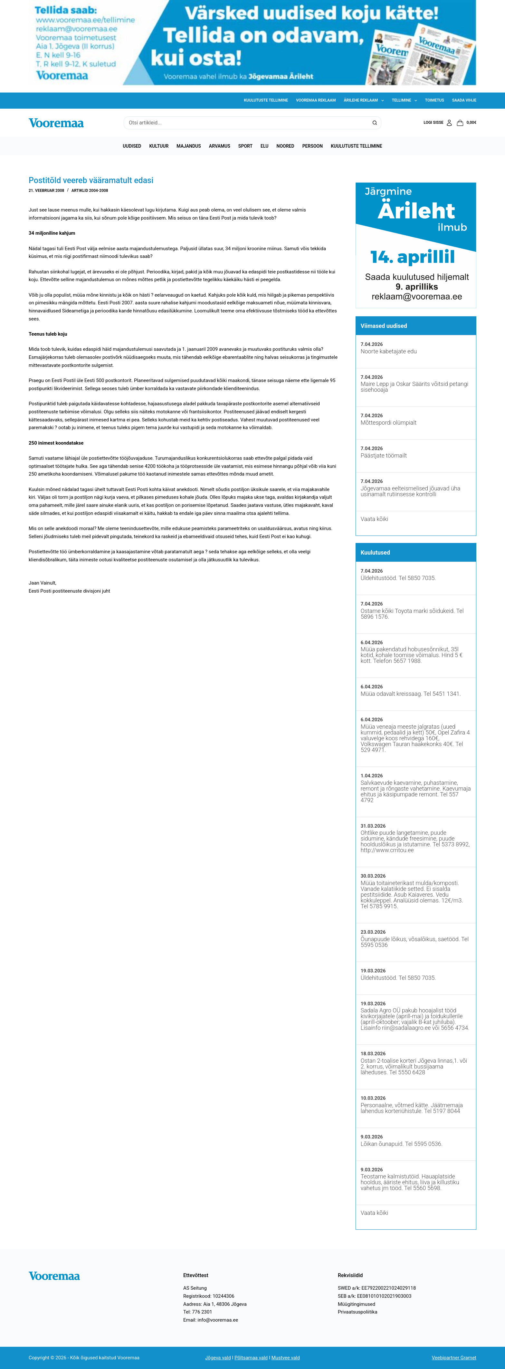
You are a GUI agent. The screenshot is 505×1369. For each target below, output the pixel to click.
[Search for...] (246, 122)
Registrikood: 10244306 (208, 1296)
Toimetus (434, 100)
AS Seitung (195, 1288)
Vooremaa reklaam (316, 100)
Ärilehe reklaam (365, 100)
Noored (285, 146)
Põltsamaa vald (251, 1358)
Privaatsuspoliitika (357, 1312)
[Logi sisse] (438, 122)
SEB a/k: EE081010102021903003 (375, 1296)
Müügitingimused (356, 1304)
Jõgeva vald (218, 1358)
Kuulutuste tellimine (266, 100)
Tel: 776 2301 (197, 1312)
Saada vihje (464, 100)
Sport (245, 146)
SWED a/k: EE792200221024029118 (377, 1288)
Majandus (188, 146)
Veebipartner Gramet (454, 1358)
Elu (264, 146)
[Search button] (374, 122)
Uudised (132, 146)
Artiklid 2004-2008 (89, 190)
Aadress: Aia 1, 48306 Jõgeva (215, 1304)
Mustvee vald (286, 1358)
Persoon (312, 146)
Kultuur (158, 146)
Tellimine (406, 100)
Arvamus (219, 146)
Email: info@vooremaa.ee (210, 1320)
